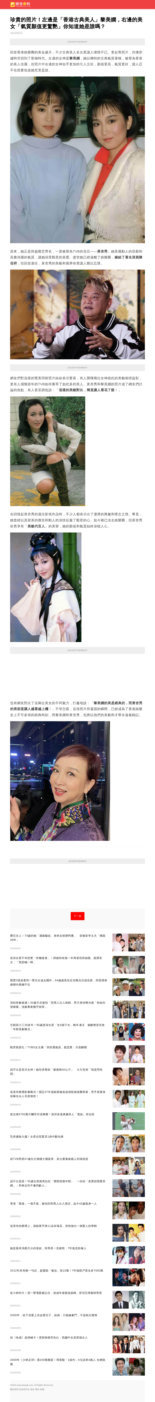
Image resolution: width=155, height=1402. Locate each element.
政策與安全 (24, 1389)
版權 (42, 1389)
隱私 (37, 1389)
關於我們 (14, 1389)
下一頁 (77, 916)
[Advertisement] (77, 676)
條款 (32, 1389)
